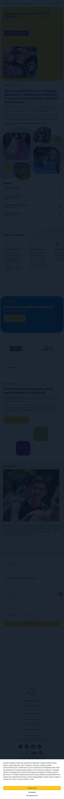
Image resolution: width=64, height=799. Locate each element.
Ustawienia (32, 792)
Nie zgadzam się (32, 795)
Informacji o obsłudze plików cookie (21, 779)
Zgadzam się (32, 788)
